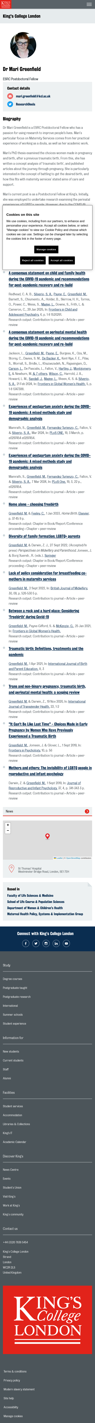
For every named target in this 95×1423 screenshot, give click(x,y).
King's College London (21, 16)
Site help (21, 1398)
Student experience (29, 1024)
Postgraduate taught (29, 988)
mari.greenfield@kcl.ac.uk (33, 96)
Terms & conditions (27, 1371)
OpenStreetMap (73, 858)
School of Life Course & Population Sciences (35, 901)
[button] (47, 836)
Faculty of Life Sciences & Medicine (30, 895)
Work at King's (26, 1206)
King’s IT (22, 1134)
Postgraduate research (31, 997)
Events (21, 1179)
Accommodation (27, 1116)
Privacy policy (24, 1380)
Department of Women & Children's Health (35, 907)
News (9, 811)
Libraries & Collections (31, 1125)
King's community (27, 1215)
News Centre (25, 1170)
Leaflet (58, 858)
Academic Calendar (29, 1143)
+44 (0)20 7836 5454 (15, 1242)
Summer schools (27, 1015)
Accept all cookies (62, 260)
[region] (47, 237)
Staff (20, 1070)
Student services (27, 1107)
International (25, 1006)
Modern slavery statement (32, 1389)
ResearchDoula (25, 104)
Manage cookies (26, 1416)
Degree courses (27, 980)
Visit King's (23, 1197)
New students (25, 1052)
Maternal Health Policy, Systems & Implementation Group (45, 914)
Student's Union (26, 1188)
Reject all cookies (33, 260)
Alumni (21, 1079)
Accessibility (23, 1407)
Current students (27, 1061)
